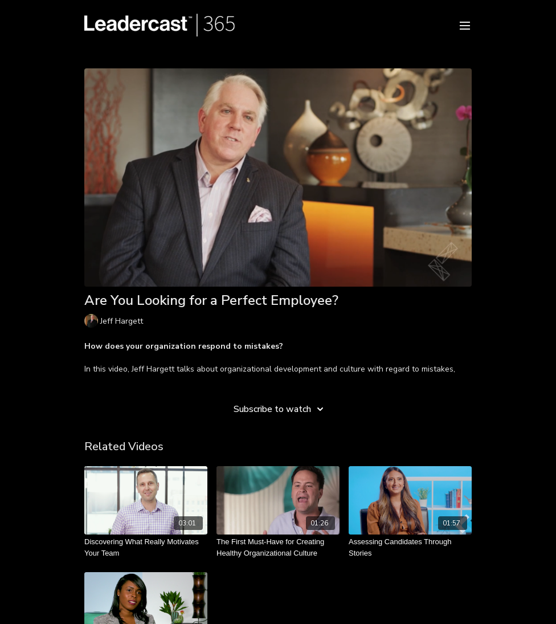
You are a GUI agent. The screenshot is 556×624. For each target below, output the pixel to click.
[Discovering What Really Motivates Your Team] (145, 547)
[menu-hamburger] (465, 25)
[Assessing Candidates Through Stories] (410, 547)
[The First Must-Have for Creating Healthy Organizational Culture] (278, 547)
